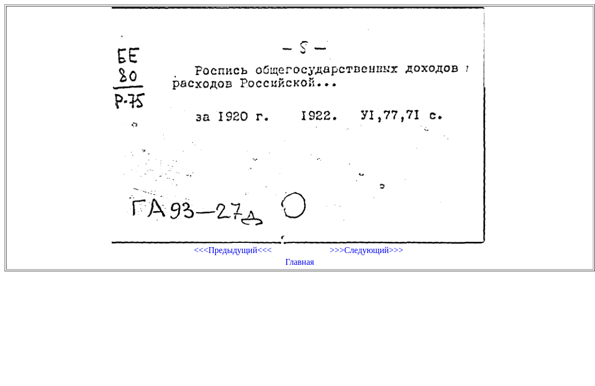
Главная (299, 261)
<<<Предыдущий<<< (233, 250)
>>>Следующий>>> (366, 250)
